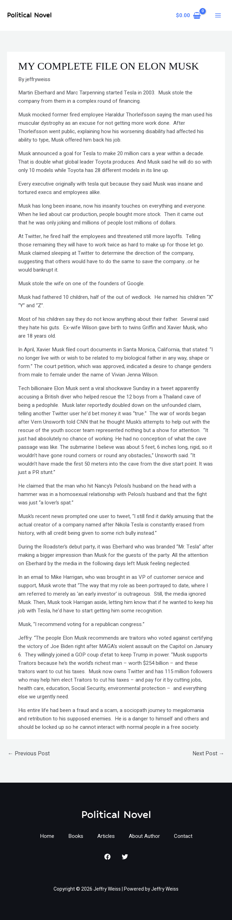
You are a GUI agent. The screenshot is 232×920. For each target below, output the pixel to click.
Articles (106, 836)
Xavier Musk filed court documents (76, 349)
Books (75, 836)
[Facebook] (107, 857)
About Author (144, 836)
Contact (183, 836)
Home (47, 836)
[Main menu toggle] (218, 15)
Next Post (208, 753)
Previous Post (29, 753)
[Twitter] (125, 857)
